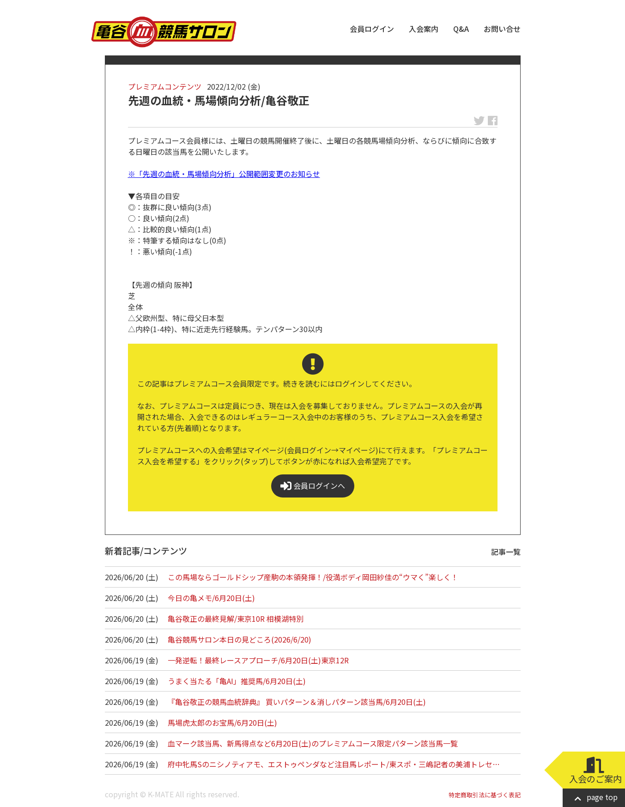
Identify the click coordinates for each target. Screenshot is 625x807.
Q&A (461, 28)
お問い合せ (502, 28)
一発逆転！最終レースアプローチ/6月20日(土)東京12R (258, 660)
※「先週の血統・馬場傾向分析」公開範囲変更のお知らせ (224, 173)
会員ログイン (372, 28)
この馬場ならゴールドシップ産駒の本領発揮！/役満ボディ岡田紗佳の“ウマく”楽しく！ (313, 576)
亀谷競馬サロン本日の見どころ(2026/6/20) (239, 639)
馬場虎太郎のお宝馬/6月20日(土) (222, 722)
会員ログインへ (312, 485)
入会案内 (423, 28)
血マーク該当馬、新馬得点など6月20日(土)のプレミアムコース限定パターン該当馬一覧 (313, 743)
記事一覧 (506, 551)
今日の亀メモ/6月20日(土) (211, 597)
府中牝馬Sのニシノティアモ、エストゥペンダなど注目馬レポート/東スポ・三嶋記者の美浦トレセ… (334, 764)
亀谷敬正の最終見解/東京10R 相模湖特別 (235, 618)
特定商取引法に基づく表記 (485, 794)
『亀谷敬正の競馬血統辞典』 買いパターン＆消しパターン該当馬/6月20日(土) (297, 701)
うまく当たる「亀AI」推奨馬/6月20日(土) (237, 680)
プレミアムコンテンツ (164, 86)
